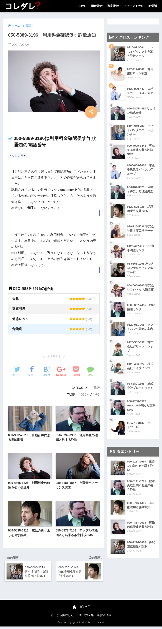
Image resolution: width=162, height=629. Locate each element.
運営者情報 (104, 617)
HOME (82, 6)
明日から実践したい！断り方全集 (72, 617)
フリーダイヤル (133, 6)
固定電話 (96, 6)
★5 (97, 394)
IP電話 (152, 6)
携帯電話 (113, 6)
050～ (84, 394)
